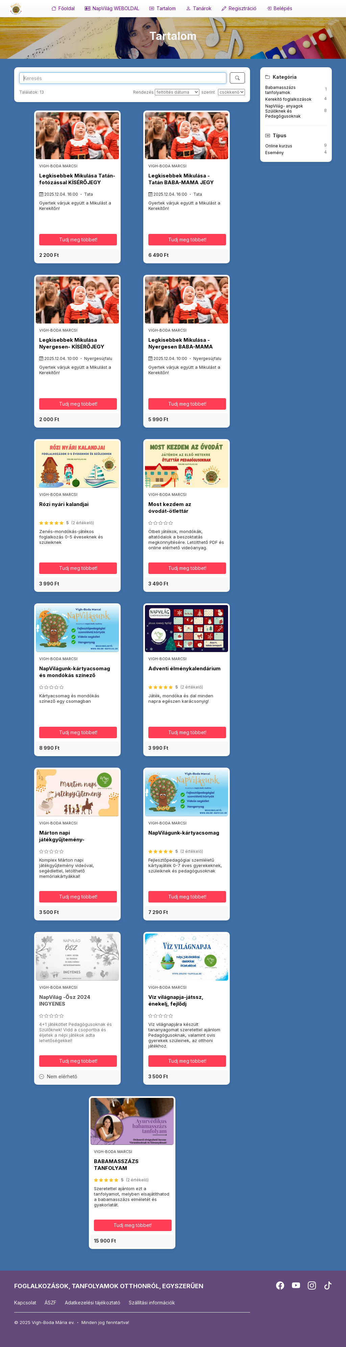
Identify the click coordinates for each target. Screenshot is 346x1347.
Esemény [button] (274, 152)
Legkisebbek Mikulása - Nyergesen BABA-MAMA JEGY (180, 347)
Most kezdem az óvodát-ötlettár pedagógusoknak (170, 511)
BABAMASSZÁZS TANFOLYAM (116, 1164)
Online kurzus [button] (278, 145)
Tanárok (199, 8)
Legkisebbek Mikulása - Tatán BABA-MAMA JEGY (181, 179)
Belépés (279, 8)
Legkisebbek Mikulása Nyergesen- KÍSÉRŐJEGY (71, 343)
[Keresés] (237, 77)
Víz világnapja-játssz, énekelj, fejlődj (175, 1000)
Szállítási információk (152, 1302)
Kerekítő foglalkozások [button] (288, 99)
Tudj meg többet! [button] (78, 239)
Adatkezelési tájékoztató (92, 1302)
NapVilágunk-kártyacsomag (183, 832)
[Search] (122, 78)
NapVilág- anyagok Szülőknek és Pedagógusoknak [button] (284, 111)
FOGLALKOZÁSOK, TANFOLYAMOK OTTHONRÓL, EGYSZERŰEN (108, 1286)
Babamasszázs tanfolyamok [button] (280, 90)
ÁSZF (50, 1302)
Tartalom (162, 8)
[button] (77, 255)
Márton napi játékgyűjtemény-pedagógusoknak (61, 839)
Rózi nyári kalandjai (64, 504)
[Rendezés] (177, 92)
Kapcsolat (25, 1302)
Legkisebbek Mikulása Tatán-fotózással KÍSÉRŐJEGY (77, 179)
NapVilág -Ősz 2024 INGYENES (64, 1000)
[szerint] (231, 92)
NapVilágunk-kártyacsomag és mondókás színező (74, 671)
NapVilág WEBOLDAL (112, 8)
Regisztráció (239, 8)
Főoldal (63, 8)
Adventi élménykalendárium (184, 668)
